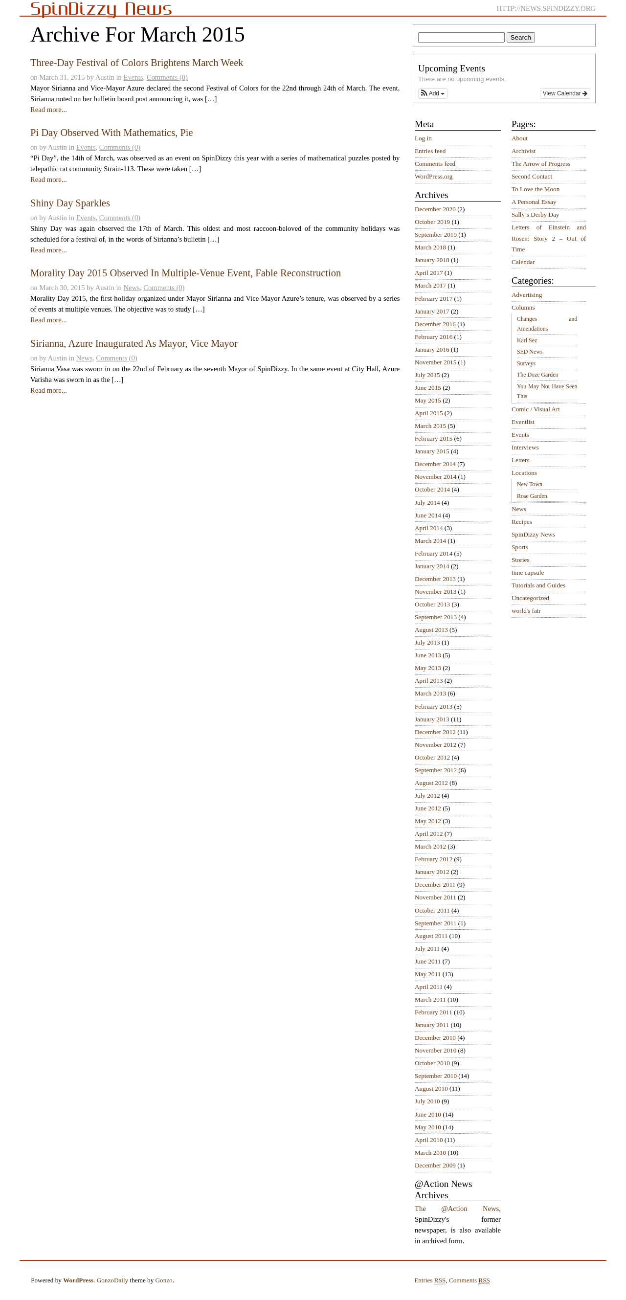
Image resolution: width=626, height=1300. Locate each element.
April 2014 (429, 528)
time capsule (528, 572)
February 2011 (433, 1012)
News (132, 287)
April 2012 (429, 833)
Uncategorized (530, 598)
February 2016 (433, 336)
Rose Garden (532, 496)
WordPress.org (433, 176)
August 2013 (431, 629)
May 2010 (428, 1127)
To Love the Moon (535, 189)
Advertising (527, 294)
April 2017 (429, 272)
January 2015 (432, 451)
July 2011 (427, 948)
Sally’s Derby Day (535, 214)
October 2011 (432, 910)
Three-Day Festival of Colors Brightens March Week (137, 62)
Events (133, 77)
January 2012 (432, 871)
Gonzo (164, 1280)
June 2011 (428, 961)
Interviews (525, 447)
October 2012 (432, 757)
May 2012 (428, 821)
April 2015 (429, 413)
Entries (430, 1280)
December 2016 (435, 324)
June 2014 (428, 515)
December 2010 (435, 1037)
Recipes (522, 521)
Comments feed (435, 163)
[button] (433, 93)
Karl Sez (527, 340)
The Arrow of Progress (541, 163)
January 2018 (432, 260)
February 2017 (433, 298)
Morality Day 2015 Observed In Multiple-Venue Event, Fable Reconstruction (185, 273)
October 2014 (432, 489)
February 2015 (433, 438)
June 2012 (428, 808)
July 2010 (427, 1101)
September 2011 (436, 923)
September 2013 (436, 617)
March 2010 (430, 1152)
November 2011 (435, 897)
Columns (523, 307)
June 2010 (428, 1114)
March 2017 (430, 285)
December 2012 (435, 732)
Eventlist (523, 422)
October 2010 (432, 1063)
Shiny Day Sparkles (70, 203)
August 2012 (431, 782)
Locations (524, 472)
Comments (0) (167, 77)
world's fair (526, 610)
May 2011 (428, 974)
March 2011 (430, 999)
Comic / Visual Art (536, 409)
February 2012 (433, 859)
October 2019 (432, 221)
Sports (520, 547)
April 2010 (429, 1139)
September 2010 (436, 1075)
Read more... (48, 109)
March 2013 (430, 693)
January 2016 (432, 349)
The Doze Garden (537, 374)
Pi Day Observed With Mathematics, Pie (111, 132)
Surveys (526, 363)
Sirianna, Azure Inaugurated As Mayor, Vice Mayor (134, 343)
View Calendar (565, 93)
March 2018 (430, 247)
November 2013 (435, 591)
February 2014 (433, 553)
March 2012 (430, 846)
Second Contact (532, 176)
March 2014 (430, 540)
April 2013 (429, 680)
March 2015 (430, 425)
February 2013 (433, 706)
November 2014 (435, 476)
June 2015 (428, 387)
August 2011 (431, 936)
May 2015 (428, 400)
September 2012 (436, 770)
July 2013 (427, 642)
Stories (521, 559)
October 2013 (432, 604)
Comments (469, 1280)
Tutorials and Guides (538, 585)
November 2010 (435, 1050)
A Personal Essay (534, 201)
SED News (529, 351)
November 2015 (435, 362)
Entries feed (430, 151)
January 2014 (432, 566)
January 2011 (432, 1025)
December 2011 (435, 884)
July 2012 (427, 795)
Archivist (524, 151)
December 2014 (435, 464)
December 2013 (435, 579)
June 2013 (428, 655)
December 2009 (435, 1165)
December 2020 (435, 209)
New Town (529, 484)
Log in (423, 138)
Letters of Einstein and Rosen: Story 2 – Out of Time (549, 238)
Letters (521, 460)
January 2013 (432, 719)
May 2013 (428, 668)
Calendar (523, 262)
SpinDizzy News (533, 534)
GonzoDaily (112, 1280)
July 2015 (427, 375)
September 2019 (436, 234)
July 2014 (427, 502)
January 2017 (432, 311)
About (520, 138)
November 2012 (435, 744)
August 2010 (431, 1088)
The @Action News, (458, 1208)
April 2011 (429, 986)
